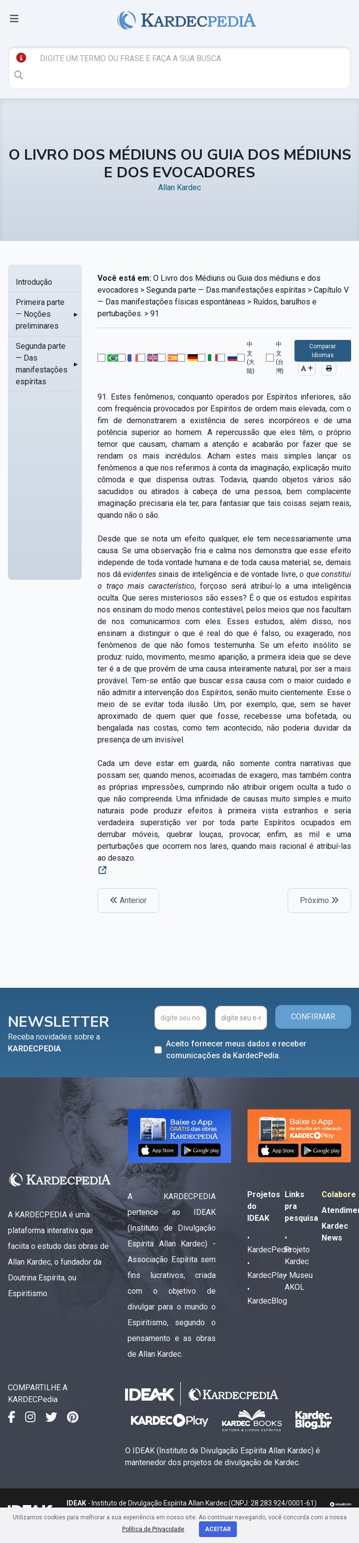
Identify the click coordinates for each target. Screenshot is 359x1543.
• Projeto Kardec (297, 1249)
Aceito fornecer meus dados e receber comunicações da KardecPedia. (236, 1049)
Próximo (319, 900)
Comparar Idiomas (322, 351)
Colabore (339, 1194)
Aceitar (218, 1529)
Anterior (128, 900)
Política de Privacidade (153, 1529)
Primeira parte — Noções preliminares (40, 314)
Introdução (34, 282)
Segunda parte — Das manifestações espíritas (41, 363)
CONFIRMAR (313, 1016)
